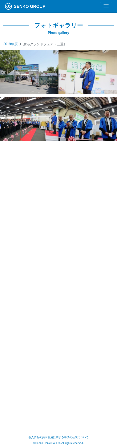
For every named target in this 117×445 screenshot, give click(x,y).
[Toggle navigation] (106, 6)
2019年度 (10, 44)
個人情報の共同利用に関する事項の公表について (58, 437)
